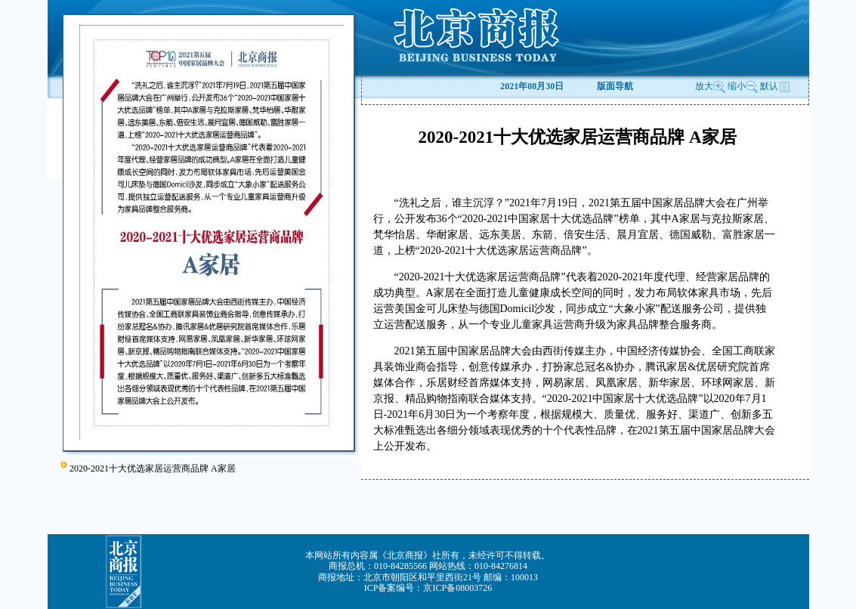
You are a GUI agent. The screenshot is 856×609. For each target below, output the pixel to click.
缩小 (737, 86)
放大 (710, 86)
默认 (775, 86)
